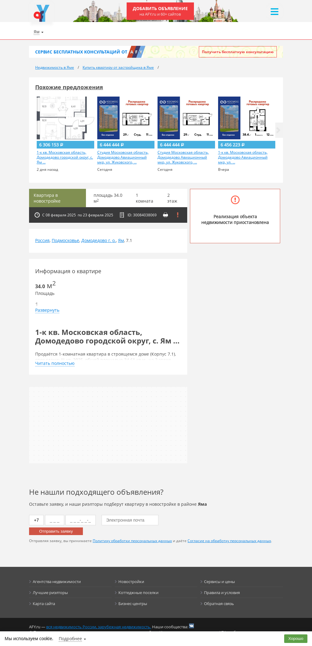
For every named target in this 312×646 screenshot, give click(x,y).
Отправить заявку (56, 531)
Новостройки (131, 581)
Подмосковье (65, 240)
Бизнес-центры (132, 603)
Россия (42, 240)
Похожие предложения (69, 87)
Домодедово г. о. (98, 240)
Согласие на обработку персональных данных (229, 540)
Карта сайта (44, 603)
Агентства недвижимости (57, 581)
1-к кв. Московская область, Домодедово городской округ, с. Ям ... (65, 157)
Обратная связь (219, 603)
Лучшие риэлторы (50, 592)
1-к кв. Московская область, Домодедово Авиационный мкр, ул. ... (243, 157)
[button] (278, 130)
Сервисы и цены (219, 581)
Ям (121, 240)
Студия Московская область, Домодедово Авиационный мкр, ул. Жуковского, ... (123, 157)
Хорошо (295, 638)
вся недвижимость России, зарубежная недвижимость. (98, 626)
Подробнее (70, 638)
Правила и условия (222, 592)
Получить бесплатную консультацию (238, 51)
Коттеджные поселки (138, 592)
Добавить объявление (160, 11)
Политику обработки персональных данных (132, 540)
